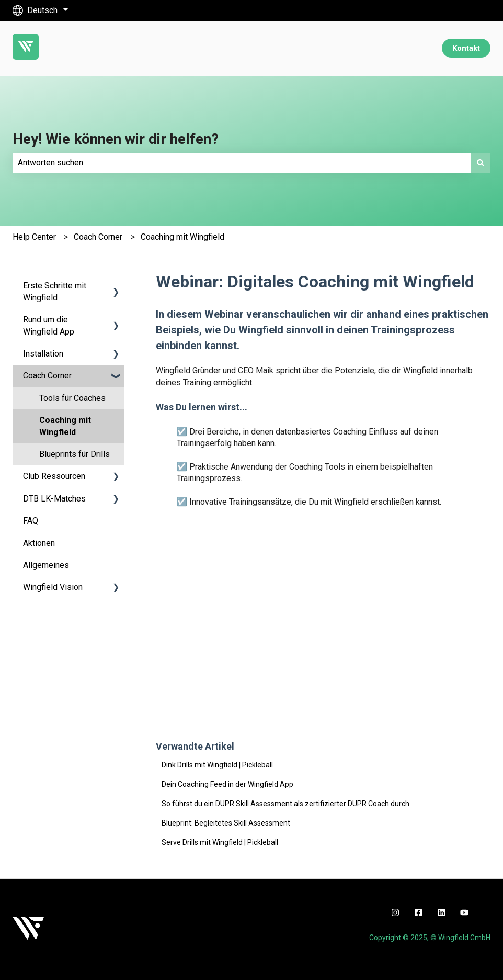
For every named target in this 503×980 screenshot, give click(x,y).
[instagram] (395, 912)
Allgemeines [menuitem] (46, 565)
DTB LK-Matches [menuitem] (54, 499)
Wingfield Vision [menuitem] (53, 587)
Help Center (34, 237)
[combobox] (242, 163)
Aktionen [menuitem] (39, 543)
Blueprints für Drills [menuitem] (74, 454)
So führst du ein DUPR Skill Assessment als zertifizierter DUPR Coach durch (285, 803)
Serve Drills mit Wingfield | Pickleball (220, 842)
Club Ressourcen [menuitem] (54, 476)
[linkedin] (441, 912)
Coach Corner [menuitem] (47, 376)
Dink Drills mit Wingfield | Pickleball (217, 765)
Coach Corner (98, 237)
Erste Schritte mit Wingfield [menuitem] (54, 291)
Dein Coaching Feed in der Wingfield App (227, 784)
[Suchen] (480, 163)
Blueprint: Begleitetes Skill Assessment (226, 823)
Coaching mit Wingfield (182, 237)
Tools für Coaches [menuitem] (72, 398)
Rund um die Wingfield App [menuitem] (48, 325)
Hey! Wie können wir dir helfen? (116, 139)
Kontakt (466, 48)
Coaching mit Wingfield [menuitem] (65, 426)
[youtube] (464, 912)
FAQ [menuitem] (30, 521)
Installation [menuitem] (43, 354)
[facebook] (418, 912)
